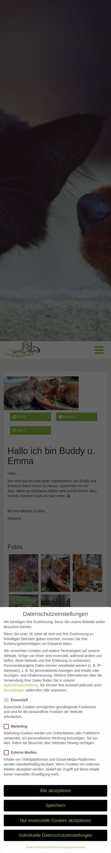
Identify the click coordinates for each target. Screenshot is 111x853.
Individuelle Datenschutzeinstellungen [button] (55, 841)
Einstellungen (14, 697)
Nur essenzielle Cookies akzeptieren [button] (55, 827)
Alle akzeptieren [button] (55, 797)
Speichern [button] (55, 812)
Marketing (17, 733)
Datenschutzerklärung (21, 692)
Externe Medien (22, 759)
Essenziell (17, 707)
